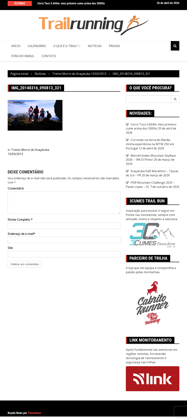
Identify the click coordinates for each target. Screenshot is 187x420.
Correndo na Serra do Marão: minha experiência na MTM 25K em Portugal (150, 144)
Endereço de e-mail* (21, 234)
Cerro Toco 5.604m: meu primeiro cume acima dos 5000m (71, 3)
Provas (114, 46)
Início (15, 46)
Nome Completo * (20, 220)
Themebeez (34, 413)
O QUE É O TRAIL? (65, 46)
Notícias (95, 46)
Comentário (16, 188)
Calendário (37, 46)
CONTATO (49, 56)
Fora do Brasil (22, 56)
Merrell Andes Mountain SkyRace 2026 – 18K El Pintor (151, 158)
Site (10, 248)
